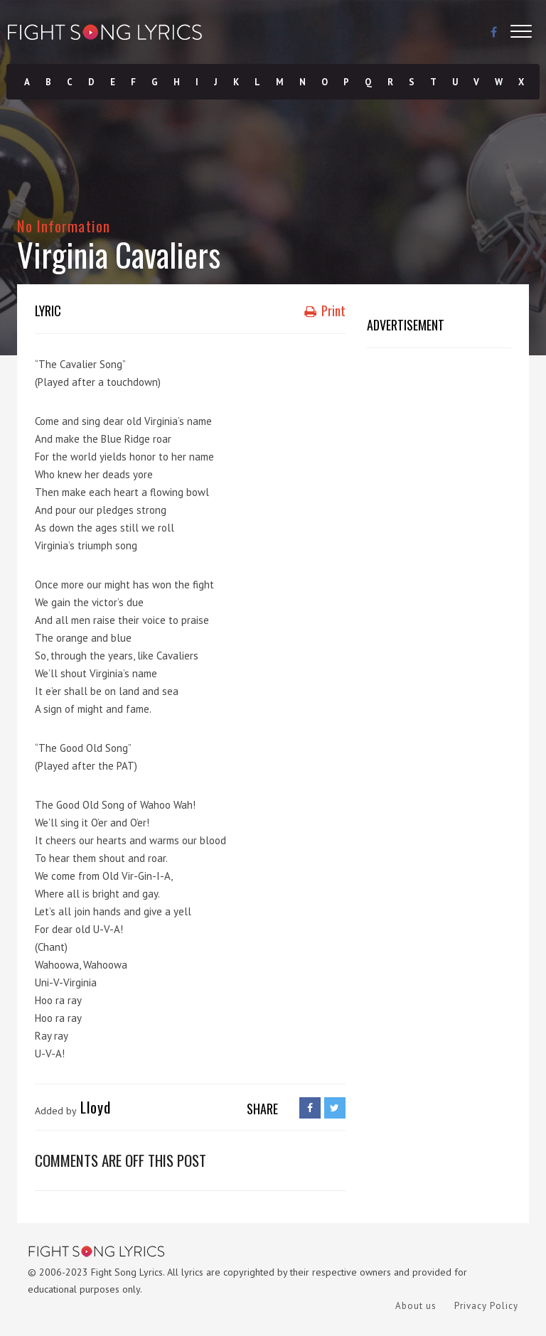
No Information (63, 226)
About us (416, 1306)
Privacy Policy (486, 1306)
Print (325, 310)
